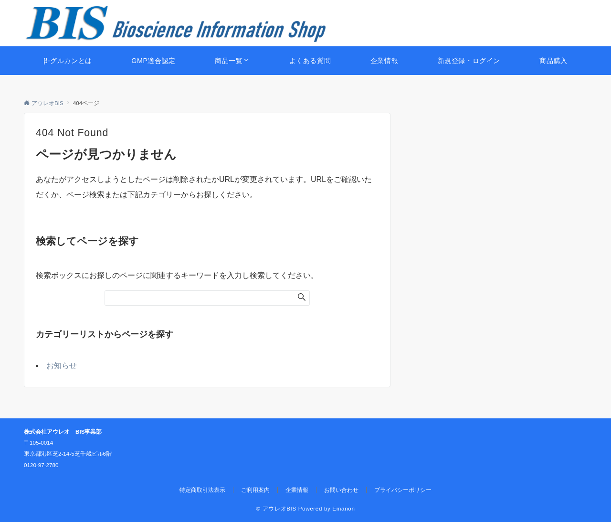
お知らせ (61, 366)
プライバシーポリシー (403, 490)
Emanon (343, 508)
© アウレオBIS (276, 508)
